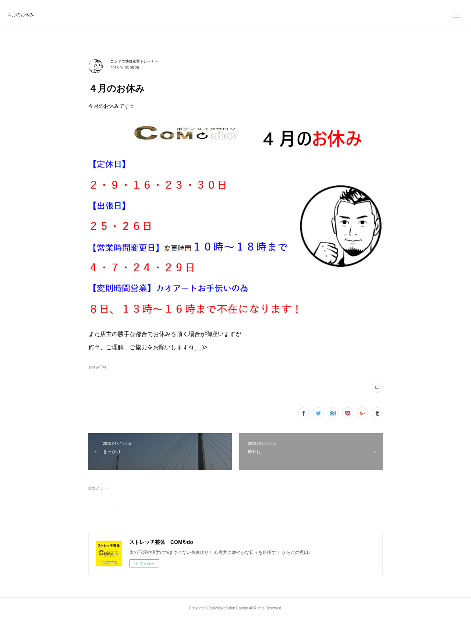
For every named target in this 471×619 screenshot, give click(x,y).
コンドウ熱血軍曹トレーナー (134, 61)
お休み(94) (97, 367)
